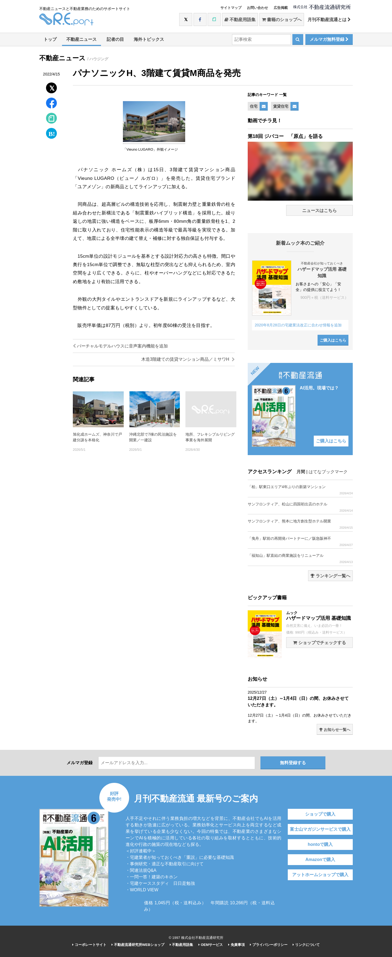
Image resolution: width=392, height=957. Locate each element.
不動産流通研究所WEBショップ (138, 945)
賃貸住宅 (280, 106)
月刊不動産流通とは (329, 19)
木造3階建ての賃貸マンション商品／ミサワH (188, 359)
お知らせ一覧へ (334, 729)
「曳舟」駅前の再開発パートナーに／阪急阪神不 (300, 541)
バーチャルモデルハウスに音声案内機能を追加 (120, 346)
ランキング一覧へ (330, 576)
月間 (300, 471)
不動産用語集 (240, 19)
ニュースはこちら (319, 210)
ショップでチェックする (319, 642)
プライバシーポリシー (269, 945)
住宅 (253, 106)
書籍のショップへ (282, 19)
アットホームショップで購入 (320, 874)
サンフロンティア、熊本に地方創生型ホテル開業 (300, 524)
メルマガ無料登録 (329, 39)
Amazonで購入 (320, 859)
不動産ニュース (81, 39)
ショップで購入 (320, 814)
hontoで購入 (320, 844)
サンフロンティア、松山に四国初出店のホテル (300, 507)
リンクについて (306, 945)
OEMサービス (210, 945)
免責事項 (236, 945)
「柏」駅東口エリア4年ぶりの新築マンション (300, 490)
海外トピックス (149, 39)
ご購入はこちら (333, 340)
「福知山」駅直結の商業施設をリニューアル (300, 558)
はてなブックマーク (328, 471)
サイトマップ (230, 8)
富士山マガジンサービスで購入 (320, 829)
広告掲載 (281, 8)
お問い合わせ (257, 8)
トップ (50, 39)
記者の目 (115, 39)
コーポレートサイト (89, 945)
